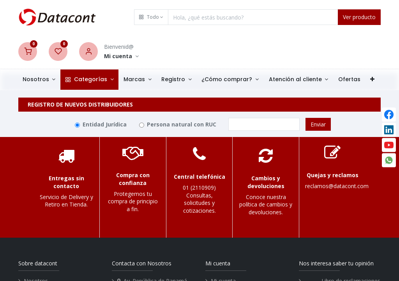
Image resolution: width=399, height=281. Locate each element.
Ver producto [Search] (359, 17)
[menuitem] (350, 79)
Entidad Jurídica (105, 124)
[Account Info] (121, 56)
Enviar (318, 124)
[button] (151, 17)
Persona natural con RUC (181, 124)
